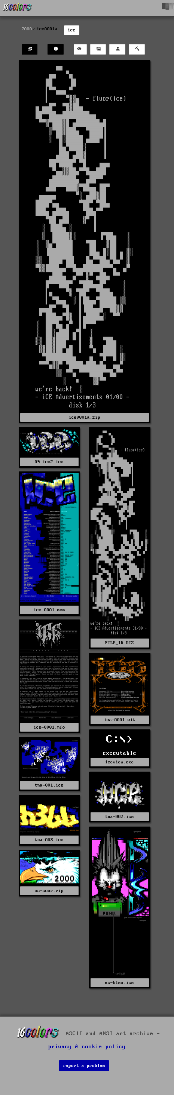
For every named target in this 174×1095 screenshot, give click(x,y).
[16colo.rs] (17, 8)
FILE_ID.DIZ (119, 642)
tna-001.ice (49, 785)
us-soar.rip (49, 890)
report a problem (84, 1065)
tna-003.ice (49, 839)
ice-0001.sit (119, 719)
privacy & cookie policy (87, 1047)
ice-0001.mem (49, 610)
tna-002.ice (119, 816)
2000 (27, 29)
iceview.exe (119, 762)
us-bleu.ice (119, 982)
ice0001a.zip (84, 417)
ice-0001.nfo (49, 727)
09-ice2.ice (49, 461)
